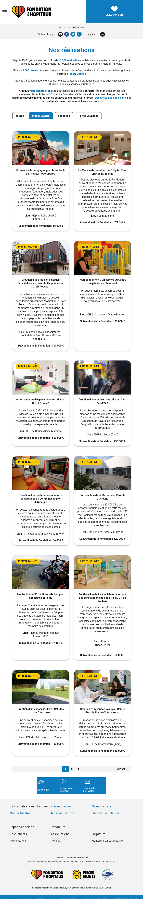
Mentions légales (43, 893)
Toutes (20, 115)
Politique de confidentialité (68, 893)
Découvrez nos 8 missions (110, 97)
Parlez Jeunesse (88, 115)
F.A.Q (87, 891)
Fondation (64, 115)
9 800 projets (30, 70)
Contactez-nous (100, 893)
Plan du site (134, 893)
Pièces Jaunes (77, 73)
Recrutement (118, 891)
